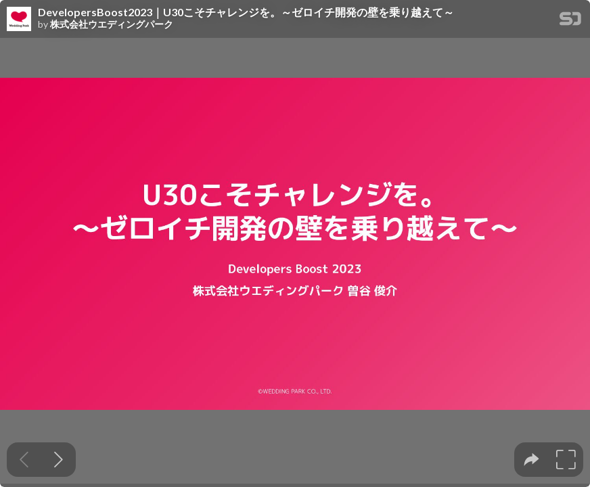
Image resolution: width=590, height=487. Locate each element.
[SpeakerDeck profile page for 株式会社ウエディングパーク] (19, 19)
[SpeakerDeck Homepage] (570, 21)
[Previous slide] (24, 459)
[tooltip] (531, 459)
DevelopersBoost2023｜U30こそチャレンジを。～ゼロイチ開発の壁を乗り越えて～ (246, 12)
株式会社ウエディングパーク (111, 24)
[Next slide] (58, 459)
